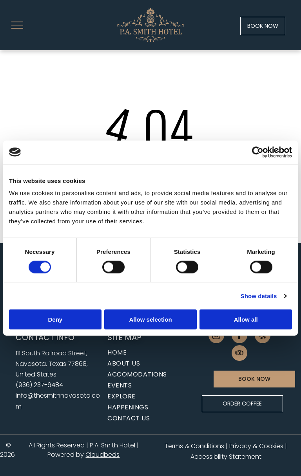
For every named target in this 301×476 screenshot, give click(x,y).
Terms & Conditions (194, 446)
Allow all (246, 319)
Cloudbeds (102, 454)
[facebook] (239, 336)
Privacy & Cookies (256, 446)
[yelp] (262, 336)
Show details (259, 295)
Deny (55, 319)
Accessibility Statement (225, 456)
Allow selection (150, 319)
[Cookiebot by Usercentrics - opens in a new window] (257, 152)
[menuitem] (147, 352)
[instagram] (216, 336)
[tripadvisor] (239, 354)
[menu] (17, 25)
